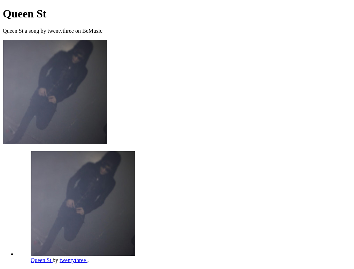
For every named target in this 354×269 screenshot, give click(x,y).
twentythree (73, 260)
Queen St (42, 260)
